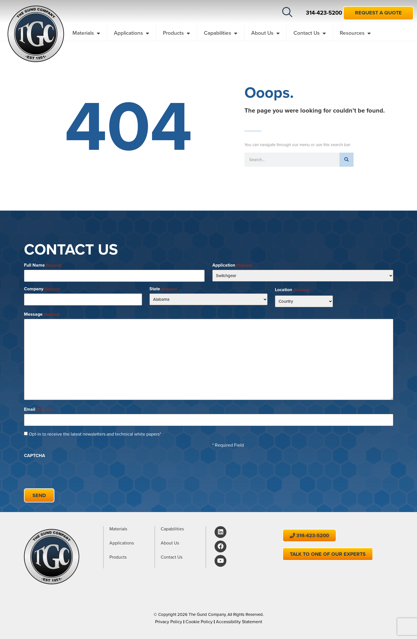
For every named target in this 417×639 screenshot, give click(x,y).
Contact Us (310, 33)
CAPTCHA (34, 454)
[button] (287, 12)
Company (42, 288)
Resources (355, 33)
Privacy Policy (168, 619)
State (163, 288)
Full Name (42, 265)
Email (38, 409)
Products (176, 33)
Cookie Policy (199, 619)
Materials (86, 33)
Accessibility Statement (239, 619)
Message (41, 314)
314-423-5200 (324, 12)
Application (232, 265)
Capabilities (220, 33)
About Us (265, 33)
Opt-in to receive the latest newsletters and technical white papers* (95, 433)
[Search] (346, 160)
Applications (131, 33)
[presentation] (67, 470)
